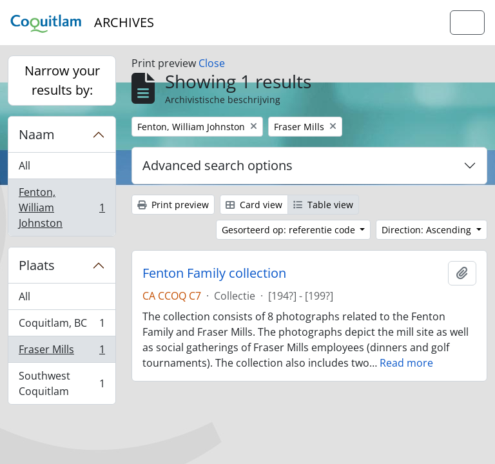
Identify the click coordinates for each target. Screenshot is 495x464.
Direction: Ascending (428, 230)
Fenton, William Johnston (61, 207)
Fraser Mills (61, 352)
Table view (323, 204)
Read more (406, 363)
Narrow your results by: (62, 80)
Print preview (173, 204)
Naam (37, 134)
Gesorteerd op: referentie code (290, 230)
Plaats (37, 265)
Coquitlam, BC (61, 325)
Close (212, 63)
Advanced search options (217, 165)
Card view (254, 204)
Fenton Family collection (214, 273)
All (24, 166)
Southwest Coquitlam (61, 383)
